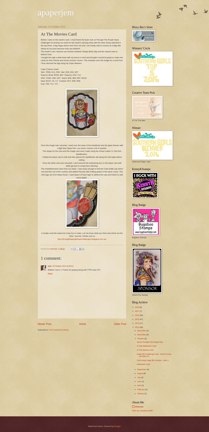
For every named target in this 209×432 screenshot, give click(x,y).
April (139, 385)
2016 (137, 315)
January (140, 393)
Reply (50, 274)
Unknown (139, 407)
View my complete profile (142, 411)
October (140, 338)
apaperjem (56, 12)
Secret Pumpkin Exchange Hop (150, 342)
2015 (137, 319)
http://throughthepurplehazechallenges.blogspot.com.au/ (82, 239)
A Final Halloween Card (146, 346)
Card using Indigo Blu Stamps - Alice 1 (153, 360)
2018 (137, 307)
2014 (137, 323)
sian (50, 266)
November (141, 335)
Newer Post (44, 324)
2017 (137, 311)
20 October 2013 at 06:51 (63, 266)
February (141, 389)
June (139, 381)
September (142, 369)
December (141, 331)
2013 (137, 327)
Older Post (120, 324)
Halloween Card (143, 364)
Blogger (117, 426)
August (140, 373)
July (139, 377)
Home (82, 324)
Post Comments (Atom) (59, 330)
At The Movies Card (145, 350)
